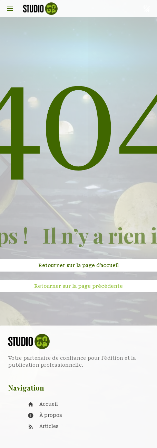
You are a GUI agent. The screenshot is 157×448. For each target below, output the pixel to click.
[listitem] (85, 404)
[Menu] (10, 9)
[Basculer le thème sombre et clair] (147, 9)
